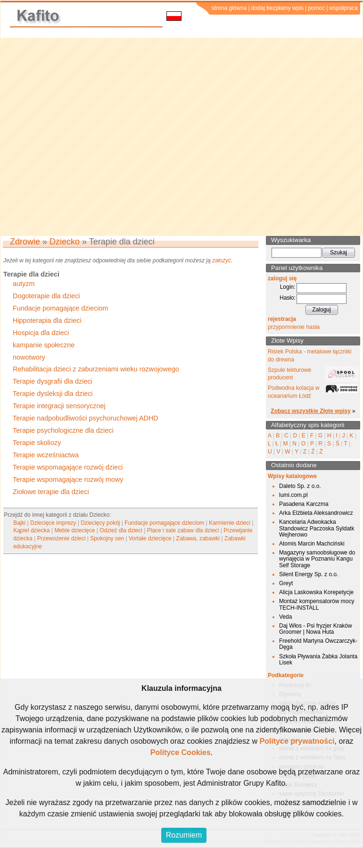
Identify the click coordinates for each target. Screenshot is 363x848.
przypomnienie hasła (294, 327)
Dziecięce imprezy (53, 523)
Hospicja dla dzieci (41, 332)
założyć (221, 260)
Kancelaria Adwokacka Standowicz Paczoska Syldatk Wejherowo (316, 528)
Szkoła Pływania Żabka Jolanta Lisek (318, 659)
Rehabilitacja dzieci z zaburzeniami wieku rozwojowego (96, 369)
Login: (288, 287)
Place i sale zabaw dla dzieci (183, 530)
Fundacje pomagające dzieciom (60, 308)
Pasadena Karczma (304, 504)
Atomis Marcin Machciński (312, 543)
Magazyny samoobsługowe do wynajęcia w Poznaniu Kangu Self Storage (317, 558)
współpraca (343, 8)
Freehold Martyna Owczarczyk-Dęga (318, 644)
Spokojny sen (107, 538)
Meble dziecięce (74, 530)
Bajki (19, 523)
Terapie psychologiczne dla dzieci (63, 430)
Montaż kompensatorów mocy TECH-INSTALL (316, 604)
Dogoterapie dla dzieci (46, 296)
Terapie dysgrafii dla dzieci (52, 381)
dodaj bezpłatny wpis (277, 8)
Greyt (286, 583)
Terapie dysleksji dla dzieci (53, 393)
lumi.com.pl (293, 495)
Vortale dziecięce (150, 538)
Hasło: (288, 297)
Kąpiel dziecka (31, 530)
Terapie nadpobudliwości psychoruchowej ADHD (85, 418)
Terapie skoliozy (37, 442)
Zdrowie (25, 241)
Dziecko (65, 241)
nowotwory (29, 357)
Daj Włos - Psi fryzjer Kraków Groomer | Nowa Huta (315, 628)
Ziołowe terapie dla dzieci (51, 491)
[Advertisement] (94, 136)
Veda (285, 616)
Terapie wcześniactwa (46, 455)
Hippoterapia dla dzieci (47, 320)
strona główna (229, 8)
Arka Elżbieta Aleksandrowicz (316, 513)
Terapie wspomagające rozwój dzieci (68, 467)
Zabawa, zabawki (198, 538)
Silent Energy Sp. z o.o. (308, 574)
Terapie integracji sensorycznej (59, 406)
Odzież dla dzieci (120, 530)
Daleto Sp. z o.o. (300, 486)
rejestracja (282, 319)
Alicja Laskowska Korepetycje (316, 592)
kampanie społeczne (43, 345)
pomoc (316, 8)
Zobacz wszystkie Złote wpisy (310, 411)
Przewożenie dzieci (61, 538)
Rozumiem (184, 835)
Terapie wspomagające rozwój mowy (68, 479)
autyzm (23, 283)
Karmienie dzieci (229, 523)
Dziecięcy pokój (100, 523)
